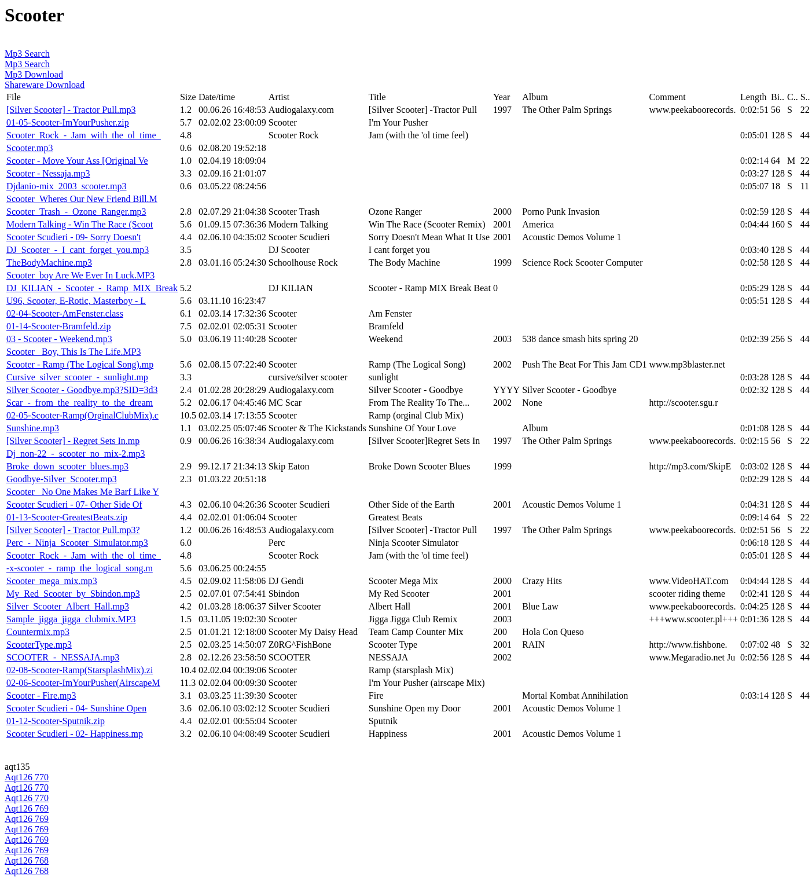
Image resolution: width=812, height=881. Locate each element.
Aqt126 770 (27, 777)
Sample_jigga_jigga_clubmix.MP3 (71, 619)
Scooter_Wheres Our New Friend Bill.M (81, 199)
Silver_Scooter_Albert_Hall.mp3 (67, 606)
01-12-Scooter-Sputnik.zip (55, 721)
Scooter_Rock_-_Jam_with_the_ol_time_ (83, 135)
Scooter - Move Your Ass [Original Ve (77, 161)
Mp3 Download (34, 74)
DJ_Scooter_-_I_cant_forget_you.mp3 (77, 250)
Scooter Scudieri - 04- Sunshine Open (76, 708)
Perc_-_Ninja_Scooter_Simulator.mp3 (77, 543)
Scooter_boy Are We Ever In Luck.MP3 (80, 275)
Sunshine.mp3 (32, 428)
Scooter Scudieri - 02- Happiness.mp (74, 734)
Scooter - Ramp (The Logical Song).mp (79, 364)
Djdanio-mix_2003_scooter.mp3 (66, 186)
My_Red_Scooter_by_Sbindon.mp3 (73, 594)
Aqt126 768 (27, 860)
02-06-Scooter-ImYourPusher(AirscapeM (83, 683)
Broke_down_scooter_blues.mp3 (67, 466)
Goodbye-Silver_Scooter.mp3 (61, 479)
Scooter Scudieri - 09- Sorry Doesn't (73, 237)
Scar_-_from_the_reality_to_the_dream (79, 403)
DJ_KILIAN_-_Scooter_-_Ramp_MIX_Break (92, 288)
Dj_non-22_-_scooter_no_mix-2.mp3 (75, 453)
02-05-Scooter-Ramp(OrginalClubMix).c (82, 415)
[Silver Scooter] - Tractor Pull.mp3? (73, 530)
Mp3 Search (27, 53)
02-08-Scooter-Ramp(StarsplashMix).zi (79, 670)
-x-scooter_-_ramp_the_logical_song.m (79, 568)
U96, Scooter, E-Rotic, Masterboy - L (76, 301)
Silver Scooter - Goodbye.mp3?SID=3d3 (81, 390)
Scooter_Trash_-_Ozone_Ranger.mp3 (76, 211)
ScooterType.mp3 (39, 644)
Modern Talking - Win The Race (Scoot (79, 224)
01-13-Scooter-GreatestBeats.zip (66, 517)
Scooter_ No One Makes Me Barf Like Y (82, 492)
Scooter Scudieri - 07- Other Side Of (74, 504)
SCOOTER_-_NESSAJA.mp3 (62, 657)
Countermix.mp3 (37, 632)
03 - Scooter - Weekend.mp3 (59, 339)
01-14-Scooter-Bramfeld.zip (58, 326)
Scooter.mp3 (29, 148)
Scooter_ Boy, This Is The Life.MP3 (73, 352)
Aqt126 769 (27, 808)
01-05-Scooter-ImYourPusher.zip (67, 122)
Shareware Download (44, 85)
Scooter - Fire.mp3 (41, 695)
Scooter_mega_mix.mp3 (51, 581)
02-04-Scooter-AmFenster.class (64, 313)
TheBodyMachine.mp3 (49, 262)
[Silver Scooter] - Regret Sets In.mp (72, 441)
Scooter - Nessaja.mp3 (48, 173)
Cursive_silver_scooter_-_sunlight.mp (77, 377)
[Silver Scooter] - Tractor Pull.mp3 (71, 110)
